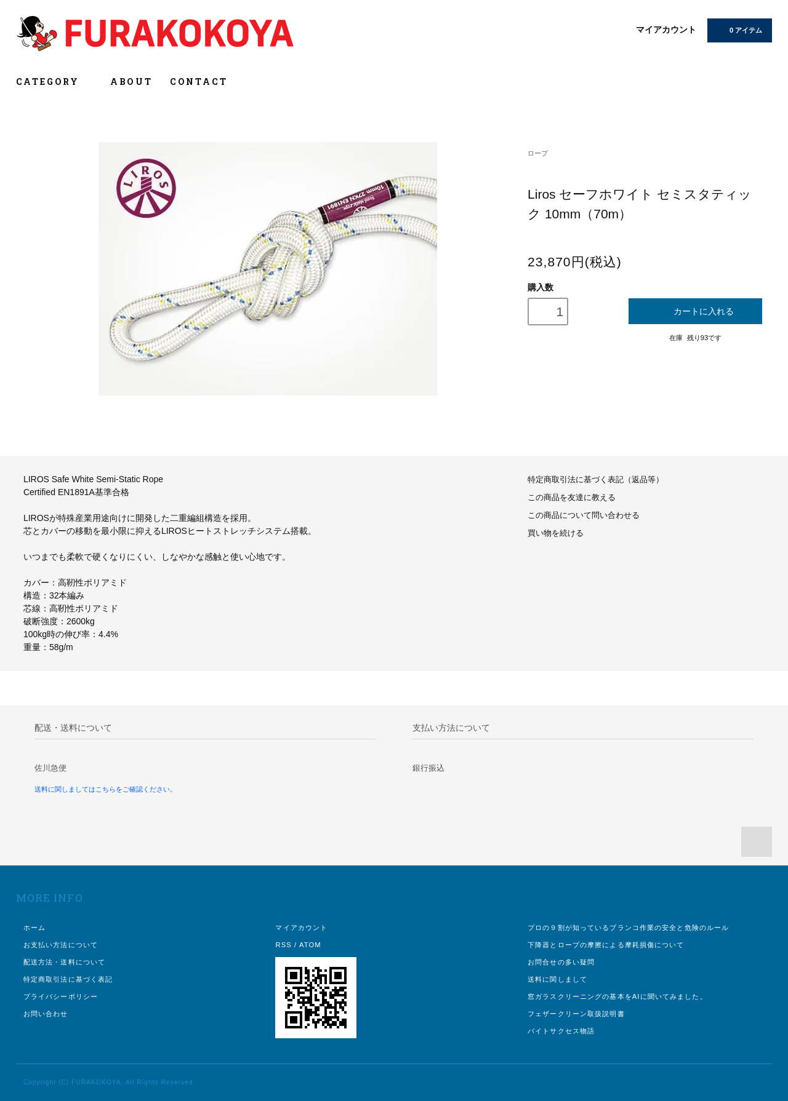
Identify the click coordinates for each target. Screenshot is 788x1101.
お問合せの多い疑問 (561, 962)
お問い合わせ (45, 1013)
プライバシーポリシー (60, 996)
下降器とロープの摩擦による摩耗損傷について (606, 944)
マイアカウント (666, 29)
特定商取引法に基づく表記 (68, 979)
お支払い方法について (60, 944)
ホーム (34, 927)
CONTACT (199, 81)
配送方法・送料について (64, 962)
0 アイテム (738, 29)
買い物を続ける (556, 533)
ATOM (310, 944)
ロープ (538, 153)
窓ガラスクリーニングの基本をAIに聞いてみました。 (617, 996)
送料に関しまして (557, 979)
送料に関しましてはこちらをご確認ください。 (105, 789)
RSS (283, 944)
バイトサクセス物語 (561, 1031)
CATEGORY (54, 81)
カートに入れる (695, 311)
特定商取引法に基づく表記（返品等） (596, 479)
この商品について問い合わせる (584, 515)
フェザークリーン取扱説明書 (576, 1013)
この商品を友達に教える (572, 497)
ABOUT (131, 81)
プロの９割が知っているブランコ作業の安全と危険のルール (628, 927)
